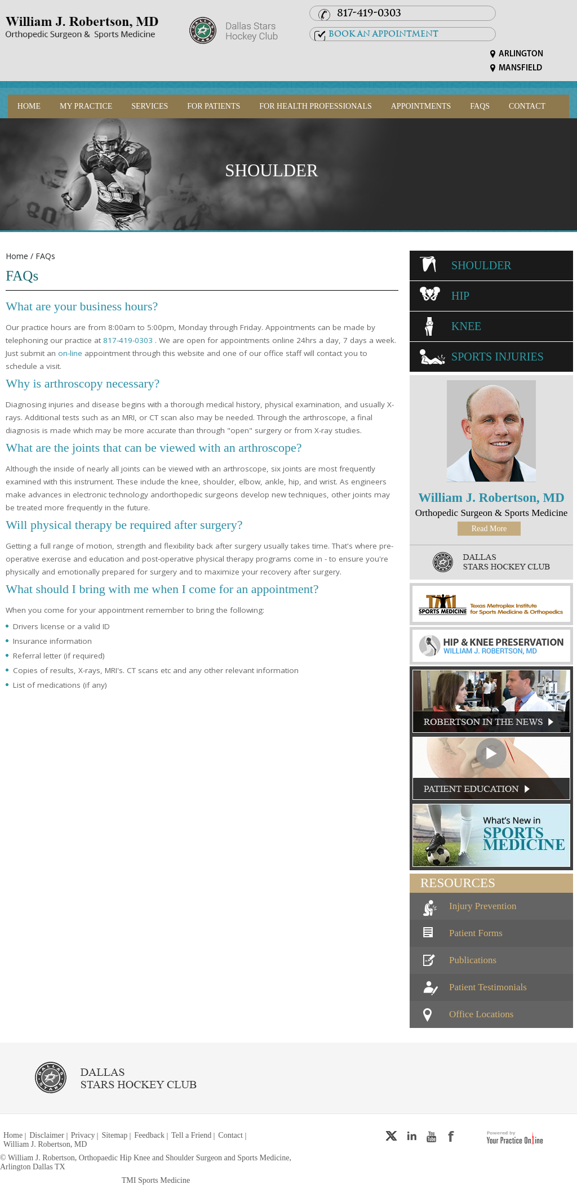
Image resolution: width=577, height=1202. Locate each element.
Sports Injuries (497, 356)
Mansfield (520, 68)
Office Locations (481, 1014)
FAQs (480, 106)
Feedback (149, 1135)
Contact (527, 106)
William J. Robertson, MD (491, 498)
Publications (472, 960)
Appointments (421, 106)
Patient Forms (476, 933)
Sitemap (114, 1135)
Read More (489, 528)
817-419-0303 (369, 12)
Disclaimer (46, 1135)
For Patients (213, 106)
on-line (70, 353)
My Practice (86, 106)
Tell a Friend (191, 1135)
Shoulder (271, 170)
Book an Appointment (383, 33)
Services (149, 106)
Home (29, 106)
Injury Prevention (482, 906)
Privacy (83, 1135)
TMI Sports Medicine (156, 1180)
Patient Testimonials (488, 987)
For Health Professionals (315, 106)
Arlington (521, 54)
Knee (466, 326)
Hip (460, 296)
